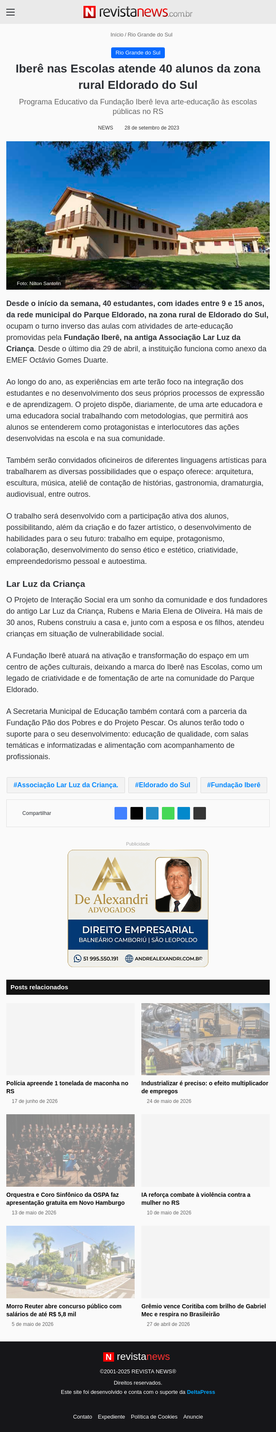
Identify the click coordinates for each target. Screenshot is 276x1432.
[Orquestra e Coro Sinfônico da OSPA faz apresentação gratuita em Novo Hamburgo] (70, 1150)
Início (114, 34)
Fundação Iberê (235, 785)
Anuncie (193, 1417)
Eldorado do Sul (164, 785)
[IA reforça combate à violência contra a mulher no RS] (205, 1150)
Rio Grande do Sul (150, 34)
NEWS (105, 128)
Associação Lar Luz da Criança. (67, 785)
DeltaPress (201, 1392)
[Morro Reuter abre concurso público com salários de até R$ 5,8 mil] (70, 1262)
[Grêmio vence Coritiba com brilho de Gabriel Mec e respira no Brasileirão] (205, 1262)
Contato (82, 1417)
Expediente (111, 1417)
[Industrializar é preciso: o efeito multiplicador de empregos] (205, 1039)
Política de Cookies (154, 1417)
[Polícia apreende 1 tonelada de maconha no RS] (70, 1039)
